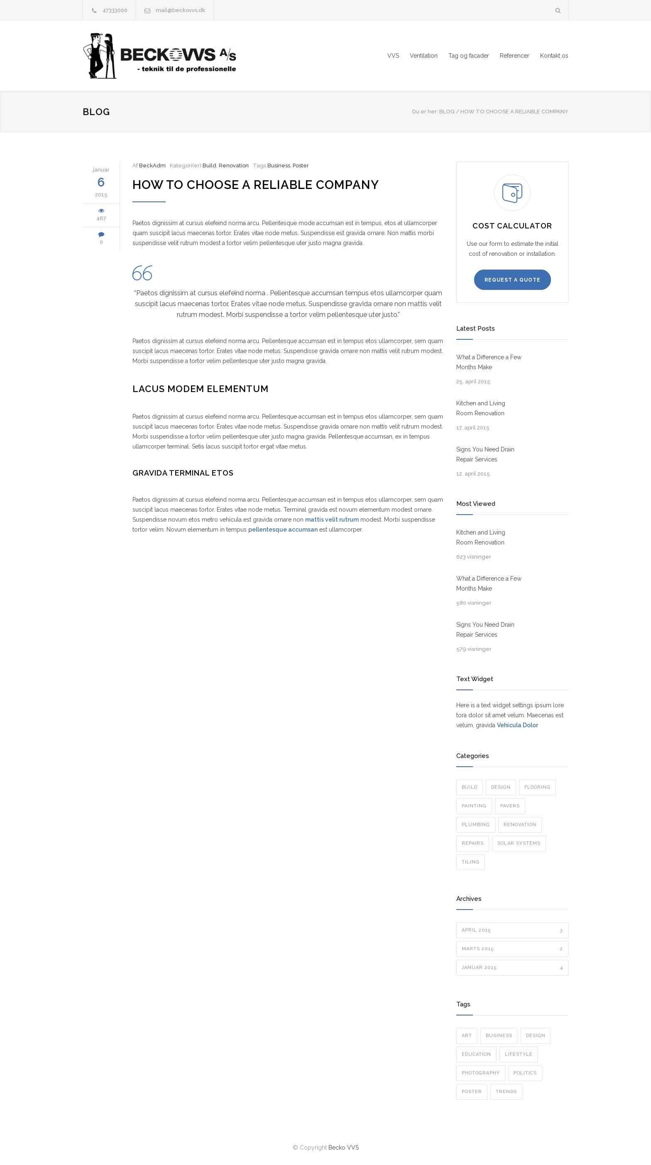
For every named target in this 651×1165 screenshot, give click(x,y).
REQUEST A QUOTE (513, 280)
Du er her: (425, 111)
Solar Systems (519, 843)
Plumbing (476, 824)
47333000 (115, 10)
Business (278, 165)
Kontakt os (554, 55)
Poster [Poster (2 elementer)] (472, 1091)
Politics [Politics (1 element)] (525, 1073)
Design (501, 787)
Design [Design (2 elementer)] (536, 1035)
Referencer (514, 55)
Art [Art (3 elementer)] (467, 1035)
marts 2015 (512, 949)
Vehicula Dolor (517, 725)
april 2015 (512, 930)
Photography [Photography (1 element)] (481, 1073)
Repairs (473, 843)
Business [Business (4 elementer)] (499, 1035)
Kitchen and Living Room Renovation (480, 408)
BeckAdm (152, 165)
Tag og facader (468, 55)
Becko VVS (343, 1147)
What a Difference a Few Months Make (488, 362)
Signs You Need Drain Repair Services (485, 454)
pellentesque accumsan (283, 529)
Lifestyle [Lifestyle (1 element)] (519, 1054)
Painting (474, 806)
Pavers (510, 806)
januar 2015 (512, 967)
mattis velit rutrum (332, 519)
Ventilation (424, 55)
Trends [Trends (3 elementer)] (506, 1091)
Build (209, 165)
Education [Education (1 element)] (476, 1054)
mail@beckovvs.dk (180, 10)
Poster (301, 165)
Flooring (537, 787)
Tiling (471, 862)
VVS (393, 55)
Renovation (234, 165)
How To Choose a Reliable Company (255, 185)
